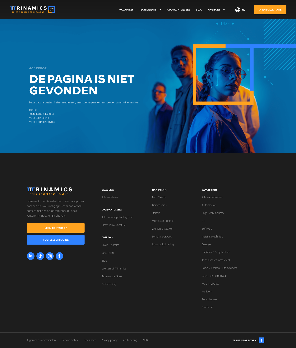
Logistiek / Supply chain (216, 252)
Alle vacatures (110, 197)
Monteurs (207, 307)
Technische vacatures (41, 114)
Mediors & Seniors (162, 221)
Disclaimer (90, 340)
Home (33, 110)
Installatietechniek (212, 236)
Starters (156, 213)
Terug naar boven (249, 340)
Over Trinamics (110, 245)
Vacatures (126, 9)
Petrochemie (209, 299)
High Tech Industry (213, 213)
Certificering (130, 340)
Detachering (109, 284)
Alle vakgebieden (212, 197)
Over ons (217, 10)
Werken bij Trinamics (114, 268)
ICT (204, 221)
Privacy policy (109, 340)
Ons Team (108, 253)
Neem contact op (55, 227)
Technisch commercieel (216, 260)
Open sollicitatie (270, 9)
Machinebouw (210, 283)
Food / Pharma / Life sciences (219, 268)
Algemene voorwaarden (41, 340)
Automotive (209, 205)
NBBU (146, 340)
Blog (199, 9)
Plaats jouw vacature (114, 225)
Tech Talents (150, 10)
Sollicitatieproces (162, 236)
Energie (206, 244)
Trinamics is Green (112, 276)
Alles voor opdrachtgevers (117, 217)
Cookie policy (70, 340)
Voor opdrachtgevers (42, 122)
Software (207, 229)
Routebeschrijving (56, 239)
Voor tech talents (39, 118)
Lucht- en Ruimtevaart (214, 276)
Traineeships (159, 205)
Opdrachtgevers (178, 9)
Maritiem (207, 291)
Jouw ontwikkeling (163, 244)
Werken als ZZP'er (162, 229)
